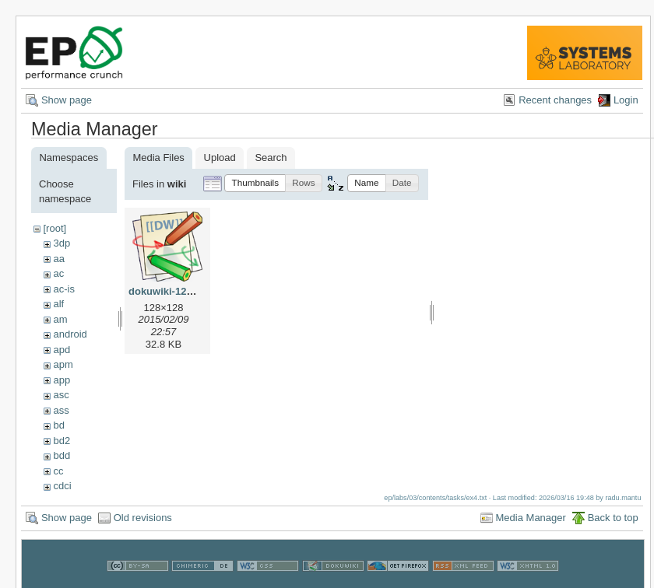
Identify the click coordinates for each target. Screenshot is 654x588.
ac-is (63, 289)
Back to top (613, 517)
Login (626, 100)
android (69, 334)
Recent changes (555, 100)
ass (61, 410)
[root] (54, 228)
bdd (61, 455)
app (61, 380)
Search (271, 157)
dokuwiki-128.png (170, 291)
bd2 (61, 440)
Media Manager (531, 517)
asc (61, 395)
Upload (220, 157)
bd (58, 425)
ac (58, 273)
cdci (62, 486)
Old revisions (143, 517)
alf (58, 304)
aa (58, 258)
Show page (66, 100)
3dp (61, 243)
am (60, 319)
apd (61, 349)
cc (58, 471)
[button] (255, 183)
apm (62, 364)
